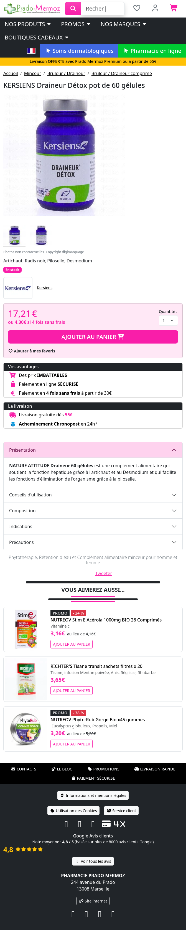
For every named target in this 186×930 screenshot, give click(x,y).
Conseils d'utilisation (30, 495)
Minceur (32, 73)
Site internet (93, 901)
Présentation (22, 450)
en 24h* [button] (89, 424)
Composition (22, 511)
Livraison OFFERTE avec (93, 61)
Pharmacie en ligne (152, 50)
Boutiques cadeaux (37, 37)
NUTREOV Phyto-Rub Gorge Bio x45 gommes (97, 720)
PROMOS (76, 24)
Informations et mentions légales (93, 795)
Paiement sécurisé (93, 778)
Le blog (62, 769)
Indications (20, 526)
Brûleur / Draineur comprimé (121, 73)
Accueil (10, 73)
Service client (121, 810)
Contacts (23, 769)
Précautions (21, 542)
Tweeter (103, 573)
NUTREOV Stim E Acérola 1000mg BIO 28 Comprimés (106, 620)
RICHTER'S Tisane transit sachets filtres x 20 (96, 666)
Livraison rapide (154, 769)
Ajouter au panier (93, 336)
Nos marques (124, 24)
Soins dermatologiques (79, 50)
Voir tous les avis (93, 861)
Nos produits (28, 24)
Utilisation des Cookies (73, 810)
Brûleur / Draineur (66, 73)
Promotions (103, 769)
